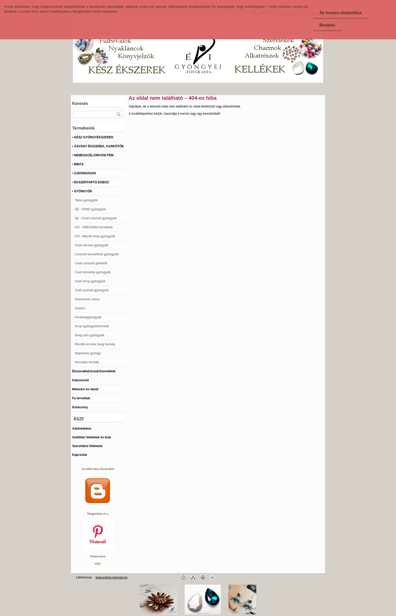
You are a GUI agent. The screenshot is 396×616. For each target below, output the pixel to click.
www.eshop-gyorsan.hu (112, 577)
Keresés (80, 103)
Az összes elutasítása (340, 13)
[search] (118, 114)
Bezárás (327, 25)
